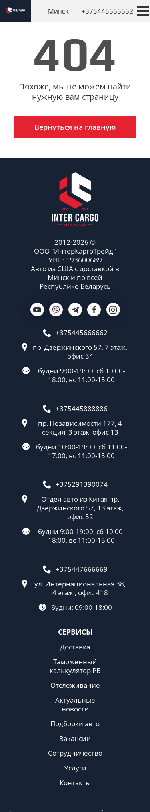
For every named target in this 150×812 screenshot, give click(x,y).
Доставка (75, 647)
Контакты (75, 782)
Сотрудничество (75, 753)
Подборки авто (75, 723)
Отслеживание (75, 685)
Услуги (75, 768)
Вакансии (75, 738)
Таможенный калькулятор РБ (75, 666)
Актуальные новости (75, 704)
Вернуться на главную (75, 127)
